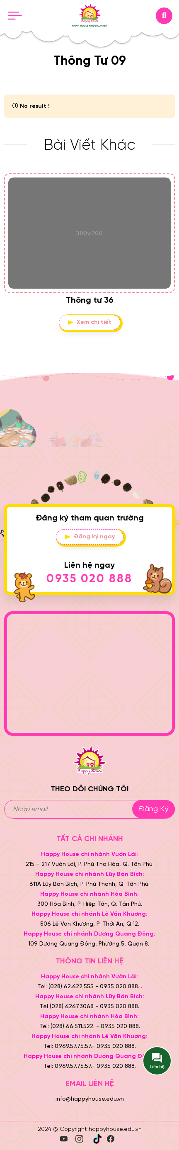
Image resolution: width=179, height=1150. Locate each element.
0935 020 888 (89, 579)
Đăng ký (153, 809)
